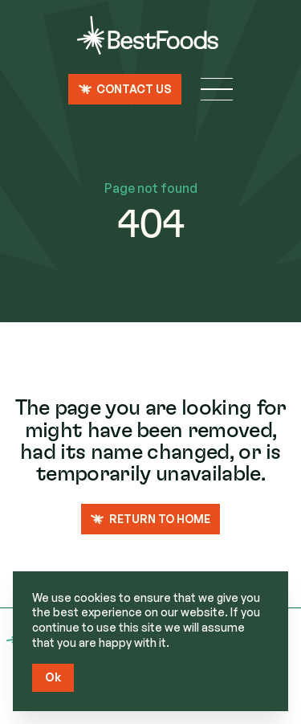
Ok (53, 677)
